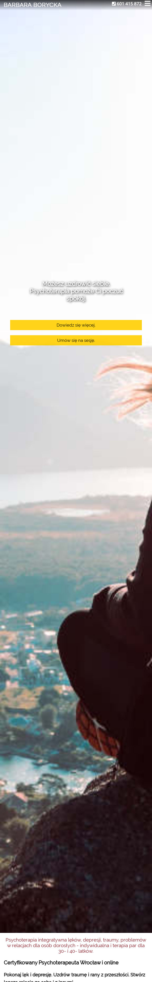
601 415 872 (127, 4)
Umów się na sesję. (76, 340)
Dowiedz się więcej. (76, 325)
